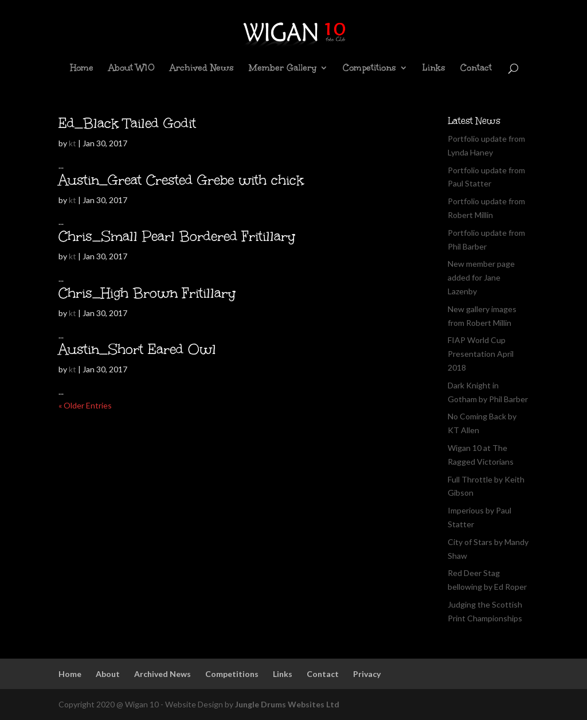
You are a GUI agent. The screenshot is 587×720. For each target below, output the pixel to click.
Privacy (367, 674)
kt (72, 143)
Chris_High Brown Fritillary (147, 293)
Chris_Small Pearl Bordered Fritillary (176, 236)
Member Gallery (282, 68)
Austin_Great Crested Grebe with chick (181, 180)
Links (433, 68)
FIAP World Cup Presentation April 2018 (481, 353)
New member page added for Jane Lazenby (481, 277)
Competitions (369, 68)
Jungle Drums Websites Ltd (287, 704)
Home (81, 68)
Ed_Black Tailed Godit (127, 123)
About (108, 674)
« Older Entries (85, 405)
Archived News (202, 68)
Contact (476, 68)
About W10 (131, 68)
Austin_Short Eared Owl (137, 349)
